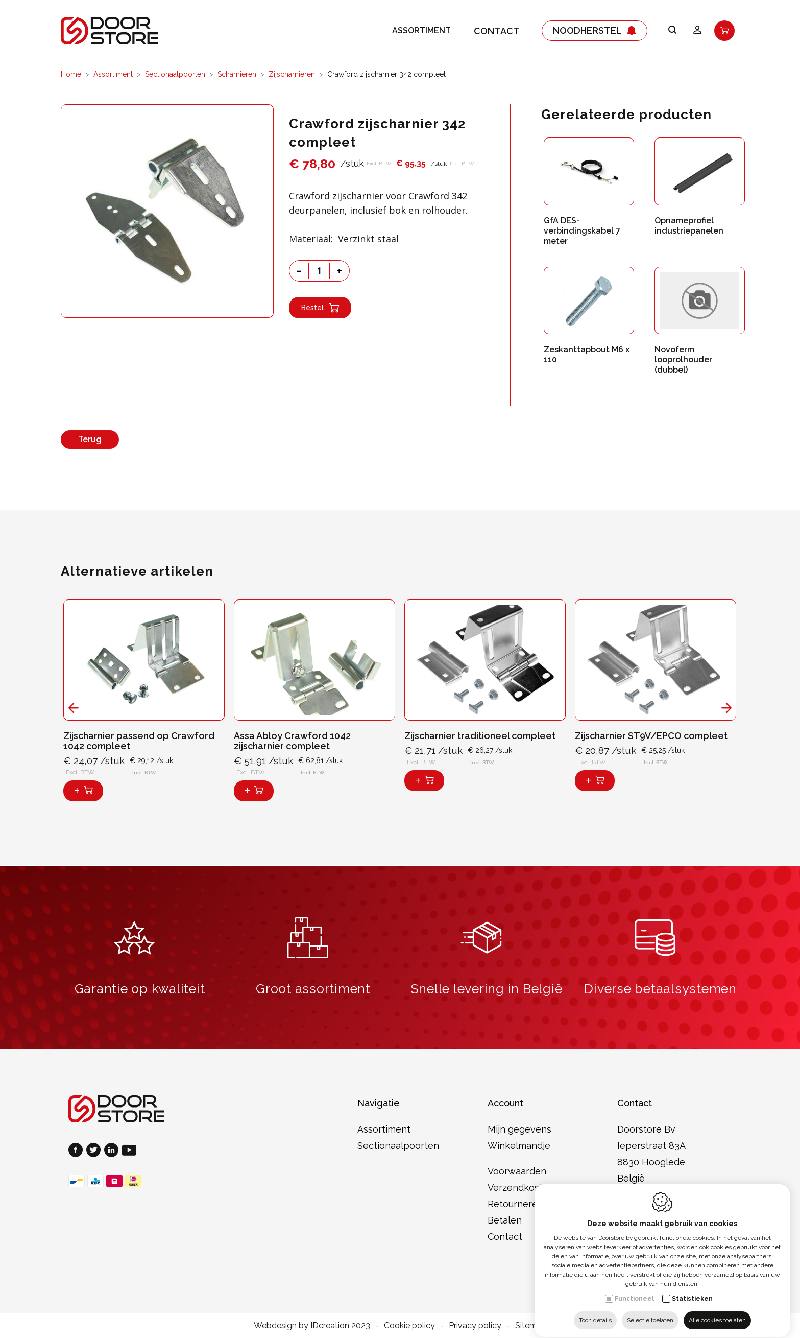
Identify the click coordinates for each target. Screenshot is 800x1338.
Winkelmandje (519, 1145)
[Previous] (73, 708)
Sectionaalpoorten (175, 74)
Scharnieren (236, 74)
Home (71, 74)
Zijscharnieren (292, 74)
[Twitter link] (95, 1151)
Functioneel (634, 1289)
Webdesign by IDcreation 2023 (312, 1325)
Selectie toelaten (650, 1310)
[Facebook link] (77, 1151)
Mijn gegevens (519, 1129)
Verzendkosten (521, 1187)
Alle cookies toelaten (717, 1310)
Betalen (505, 1220)
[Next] (727, 708)
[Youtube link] (129, 1151)
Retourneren (515, 1203)
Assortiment (421, 31)
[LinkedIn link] (113, 1151)
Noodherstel (594, 31)
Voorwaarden (517, 1171)
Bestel (320, 308)
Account (505, 1103)
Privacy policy (475, 1325)
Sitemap (531, 1325)
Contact (497, 31)
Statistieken (692, 1289)
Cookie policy (409, 1325)
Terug (90, 439)
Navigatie (378, 1103)
